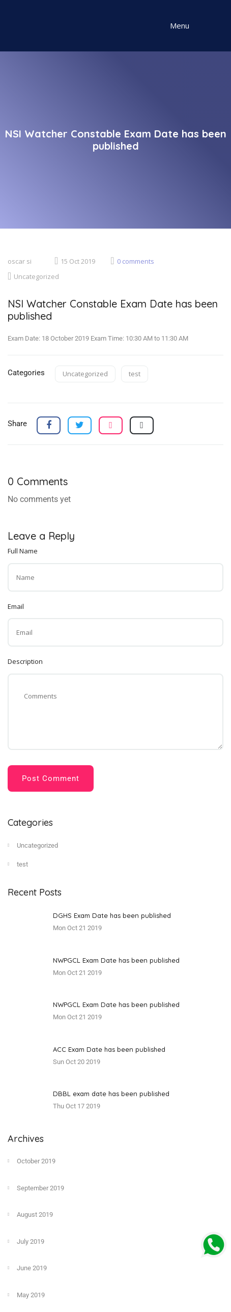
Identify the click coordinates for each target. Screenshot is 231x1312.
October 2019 (31, 1160)
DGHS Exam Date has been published (112, 915)
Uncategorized (33, 276)
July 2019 (26, 1241)
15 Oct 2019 (74, 261)
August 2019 (30, 1214)
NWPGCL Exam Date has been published (116, 960)
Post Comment (50, 778)
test (134, 373)
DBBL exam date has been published (111, 1094)
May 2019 (26, 1294)
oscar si (20, 261)
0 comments (132, 261)
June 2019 (27, 1267)
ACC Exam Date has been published (109, 1049)
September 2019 (36, 1187)
